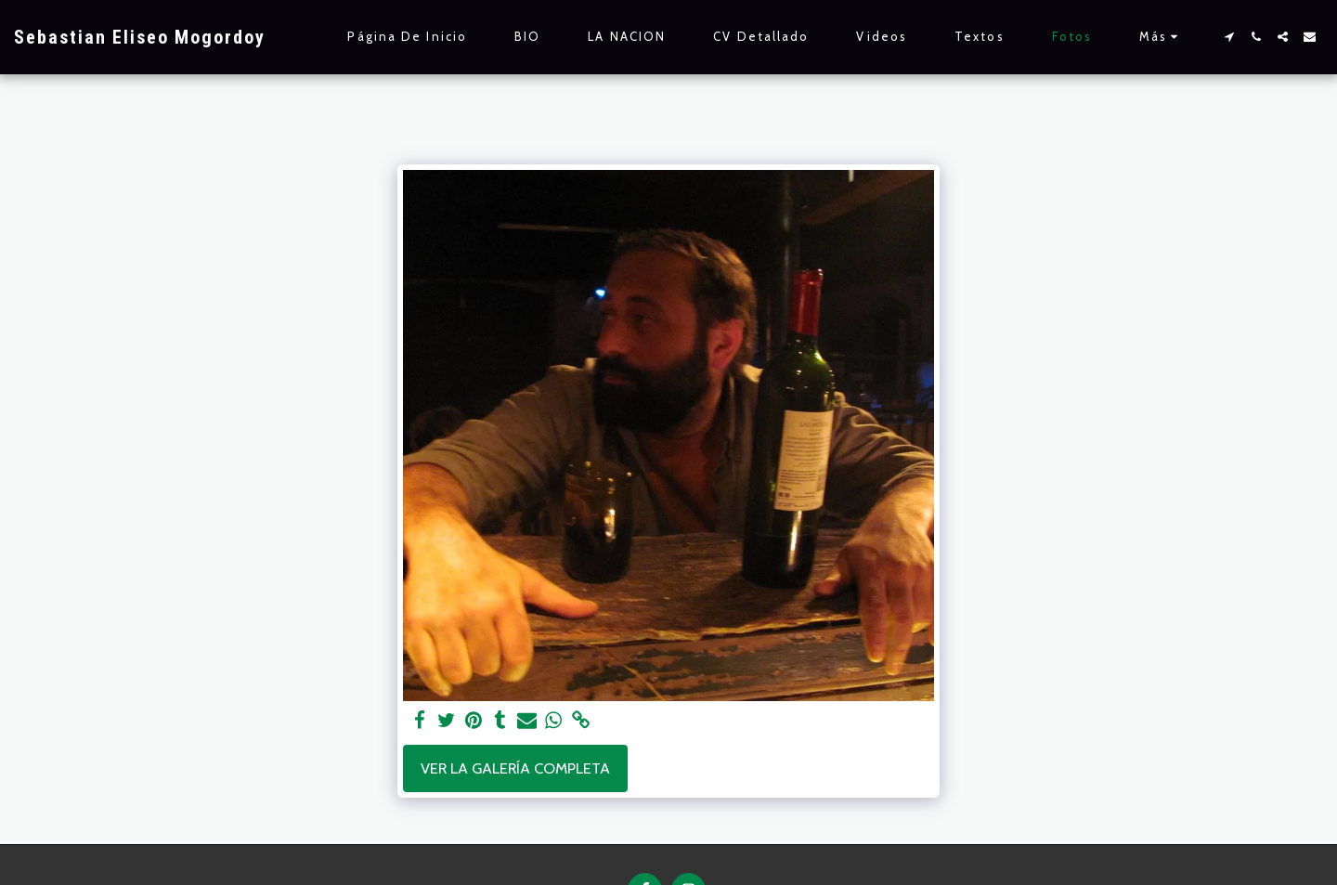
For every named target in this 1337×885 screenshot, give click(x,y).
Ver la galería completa (515, 768)
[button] (1228, 37)
